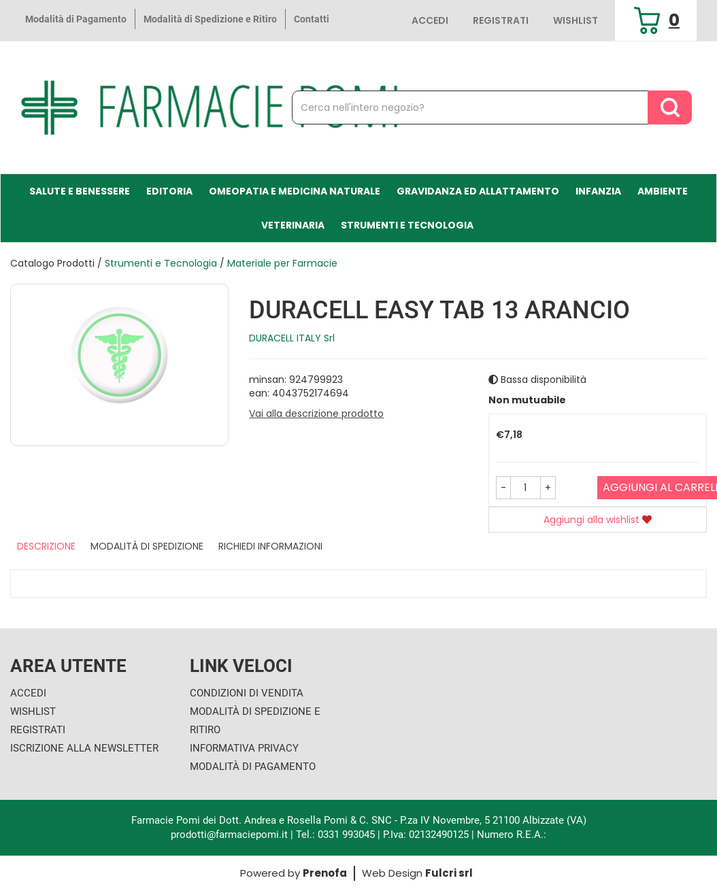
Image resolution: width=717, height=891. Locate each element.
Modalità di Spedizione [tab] (146, 546)
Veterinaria (292, 225)
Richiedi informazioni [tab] (270, 546)
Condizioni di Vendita (246, 693)
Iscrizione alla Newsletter (84, 748)
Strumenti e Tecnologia (407, 225)
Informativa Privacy (244, 748)
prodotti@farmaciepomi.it (230, 834)
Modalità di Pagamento (76, 19)
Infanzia (598, 191)
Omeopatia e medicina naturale (294, 191)
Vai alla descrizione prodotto (316, 413)
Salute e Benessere (79, 191)
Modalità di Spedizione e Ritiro (210, 19)
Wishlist (575, 20)
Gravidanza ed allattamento (478, 191)
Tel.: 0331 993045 (335, 834)
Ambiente (662, 191)
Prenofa (325, 873)
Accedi (430, 20)
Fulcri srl (449, 873)
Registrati (501, 20)
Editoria (169, 191)
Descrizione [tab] (46, 546)
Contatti (311, 19)
